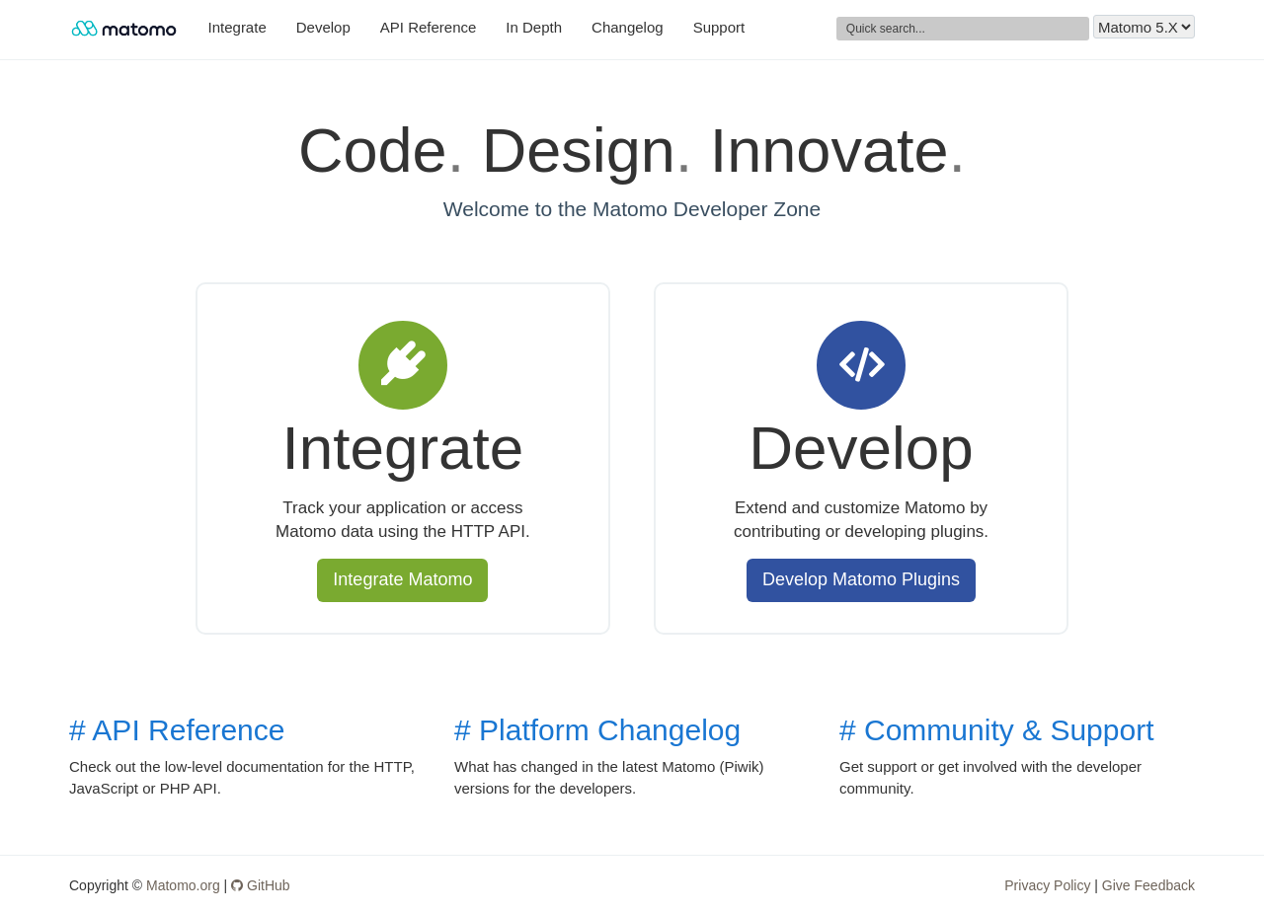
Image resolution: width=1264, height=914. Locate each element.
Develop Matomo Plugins (861, 579)
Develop (323, 27)
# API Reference (176, 730)
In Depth (534, 27)
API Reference (428, 27)
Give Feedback (1148, 885)
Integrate (237, 27)
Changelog (628, 27)
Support (719, 27)
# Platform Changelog (597, 730)
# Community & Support (996, 730)
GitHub (260, 885)
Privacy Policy (1047, 885)
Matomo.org (183, 885)
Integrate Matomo (402, 579)
